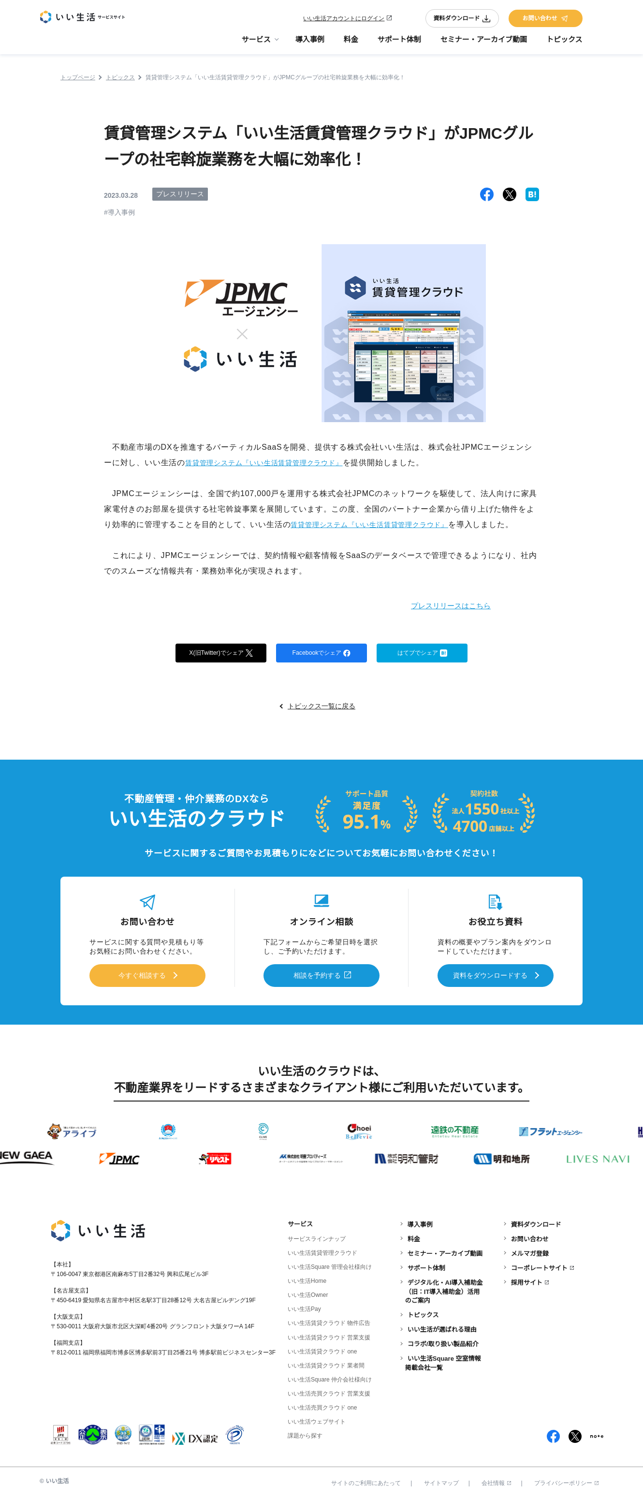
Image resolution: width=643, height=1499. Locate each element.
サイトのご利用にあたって (366, 1481)
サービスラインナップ (317, 1237)
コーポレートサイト (539, 1265)
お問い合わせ (545, 20)
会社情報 (496, 1481)
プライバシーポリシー (566, 1481)
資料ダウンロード (462, 20)
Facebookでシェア (321, 653)
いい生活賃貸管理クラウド (322, 1251)
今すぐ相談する (142, 975)
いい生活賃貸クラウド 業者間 (326, 1363)
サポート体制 (399, 44)
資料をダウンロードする (490, 975)
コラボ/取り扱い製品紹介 (443, 1342)
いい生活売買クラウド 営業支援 (329, 1391)
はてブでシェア (422, 653)
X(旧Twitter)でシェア (221, 653)
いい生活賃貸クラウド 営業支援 (329, 1335)
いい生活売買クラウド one (322, 1405)
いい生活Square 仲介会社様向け (330, 1377)
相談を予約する (317, 975)
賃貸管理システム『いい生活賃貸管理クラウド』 (274, 462)
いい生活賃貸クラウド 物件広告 (329, 1321)
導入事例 (309, 44)
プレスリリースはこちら (440, 605)
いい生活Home (307, 1279)
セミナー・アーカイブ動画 (483, 44)
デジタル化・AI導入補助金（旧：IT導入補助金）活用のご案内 (444, 1289)
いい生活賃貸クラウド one (322, 1349)
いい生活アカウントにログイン (343, 20)
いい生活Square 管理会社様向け (330, 1265)
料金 (351, 44)
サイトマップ (441, 1481)
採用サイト (526, 1280)
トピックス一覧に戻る (321, 708)
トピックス (564, 44)
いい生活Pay (304, 1307)
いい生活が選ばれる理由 (442, 1327)
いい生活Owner (308, 1293)
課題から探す (305, 1433)
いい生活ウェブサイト (317, 1419)
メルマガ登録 (530, 1251)
